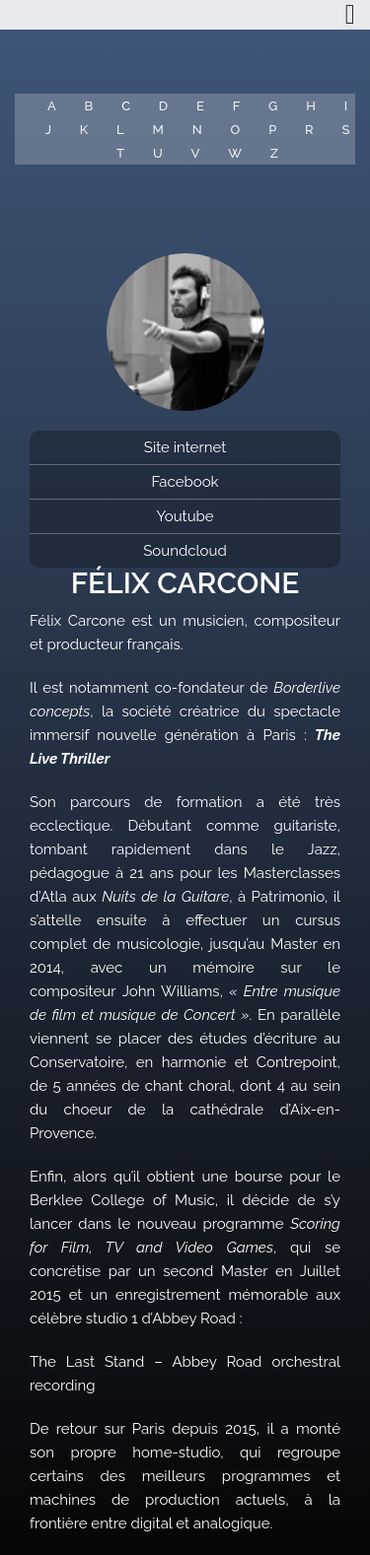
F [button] (237, 106)
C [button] (125, 106)
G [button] (272, 106)
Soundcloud (185, 551)
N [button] (197, 129)
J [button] (48, 129)
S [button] (345, 129)
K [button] (84, 129)
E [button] (200, 106)
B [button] (89, 106)
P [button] (272, 129)
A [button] (51, 106)
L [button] (120, 129)
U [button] (158, 153)
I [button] (345, 106)
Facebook (184, 482)
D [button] (163, 106)
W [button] (235, 153)
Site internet (185, 447)
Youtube (184, 516)
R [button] (309, 129)
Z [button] (274, 153)
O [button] (236, 129)
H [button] (311, 106)
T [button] (120, 153)
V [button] (195, 153)
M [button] (158, 129)
